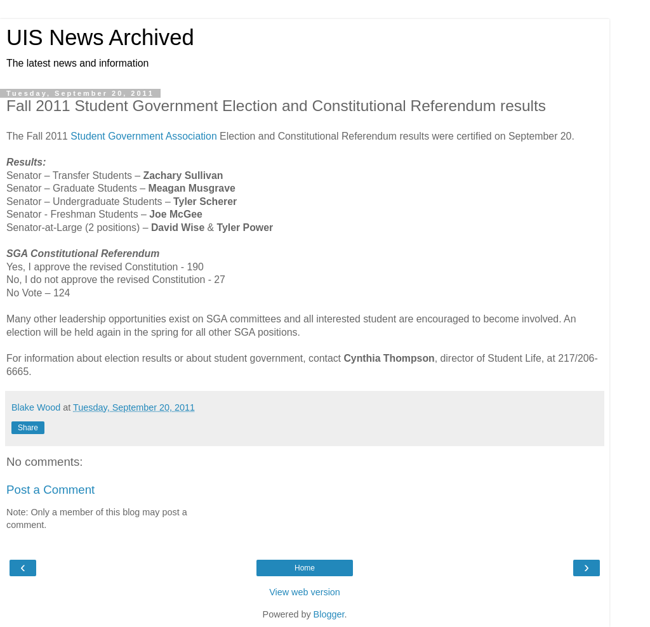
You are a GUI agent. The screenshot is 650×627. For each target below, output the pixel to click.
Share (28, 427)
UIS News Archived (100, 37)
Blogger (329, 614)
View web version (304, 592)
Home (305, 568)
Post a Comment (50, 489)
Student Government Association (143, 136)
